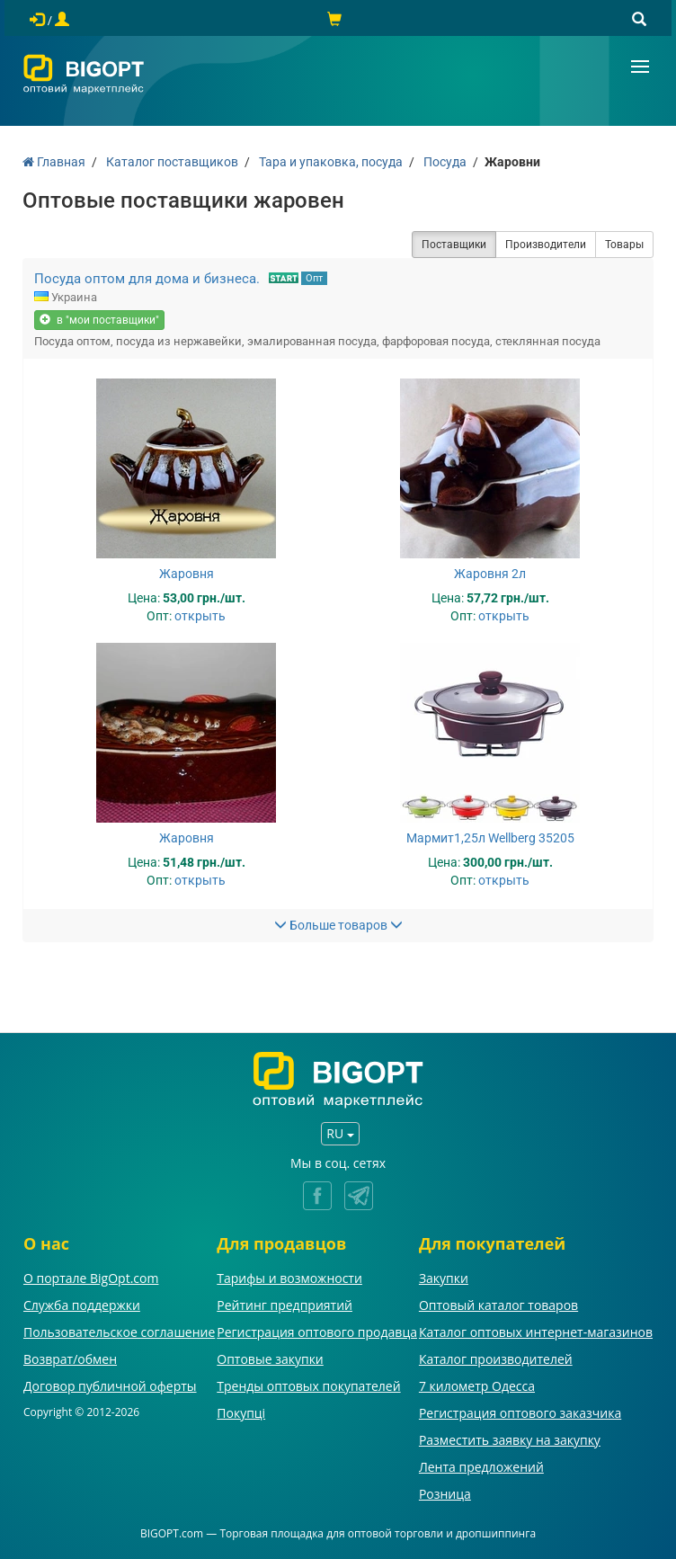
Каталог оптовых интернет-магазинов (536, 1332)
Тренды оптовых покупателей (308, 1385)
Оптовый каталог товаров (498, 1305)
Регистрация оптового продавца (317, 1332)
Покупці (241, 1412)
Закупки (443, 1278)
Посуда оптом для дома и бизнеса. (147, 279)
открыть (200, 616)
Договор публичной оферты (110, 1385)
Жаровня (186, 573)
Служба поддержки (81, 1305)
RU (339, 1133)
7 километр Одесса (477, 1385)
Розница (445, 1493)
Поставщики (454, 244)
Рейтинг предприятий (284, 1305)
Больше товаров (338, 925)
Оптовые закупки (270, 1358)
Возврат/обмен (70, 1358)
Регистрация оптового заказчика (520, 1412)
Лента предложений (481, 1466)
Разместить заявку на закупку (509, 1439)
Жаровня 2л (490, 573)
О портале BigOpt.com (90, 1278)
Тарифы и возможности (289, 1278)
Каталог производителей (496, 1358)
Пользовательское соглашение (119, 1332)
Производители (545, 244)
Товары (624, 244)
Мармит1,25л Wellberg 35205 (490, 838)
